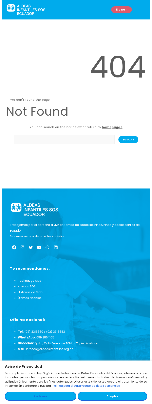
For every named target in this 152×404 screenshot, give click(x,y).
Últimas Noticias (30, 298)
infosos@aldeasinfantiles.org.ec (49, 349)
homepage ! (112, 127)
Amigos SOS (27, 286)
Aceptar (112, 396)
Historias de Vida (30, 292)
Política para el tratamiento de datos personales (86, 386)
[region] (76, 382)
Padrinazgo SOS (29, 280)
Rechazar (40, 396)
